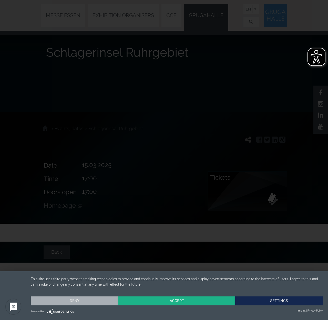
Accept (177, 300)
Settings (279, 300)
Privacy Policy (315, 310)
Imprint (301, 310)
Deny (74, 300)
